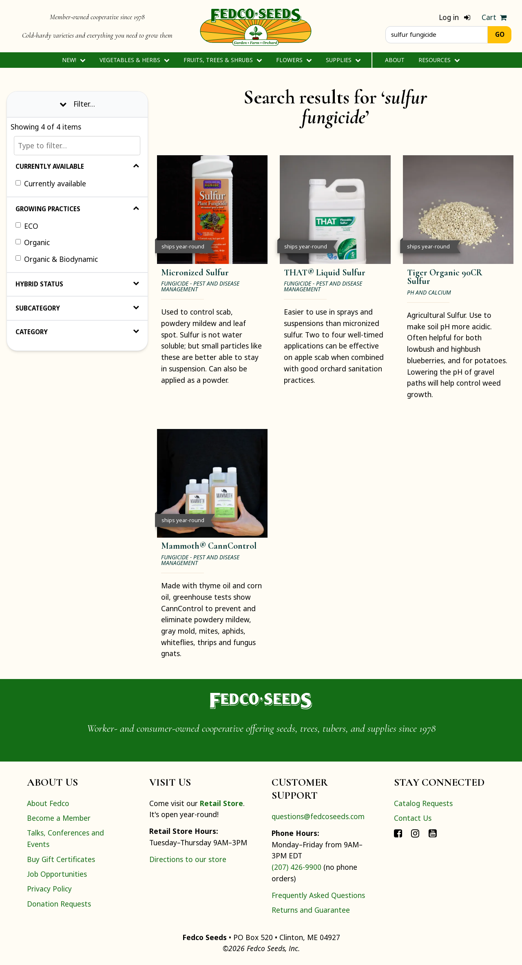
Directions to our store (187, 859)
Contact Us (412, 818)
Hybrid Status (77, 284)
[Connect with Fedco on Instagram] (415, 833)
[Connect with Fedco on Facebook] (398, 833)
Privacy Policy (49, 889)
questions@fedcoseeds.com (318, 816)
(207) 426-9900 (296, 867)
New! (73, 60)
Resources (439, 60)
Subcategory (77, 308)
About (395, 60)
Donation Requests (59, 904)
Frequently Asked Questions (318, 895)
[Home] (256, 26)
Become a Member (59, 818)
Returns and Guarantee (311, 910)
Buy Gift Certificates (61, 859)
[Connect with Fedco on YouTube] (433, 833)
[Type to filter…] (77, 145)
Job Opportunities (57, 874)
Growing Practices (77, 209)
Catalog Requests (423, 803)
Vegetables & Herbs (134, 60)
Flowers (294, 60)
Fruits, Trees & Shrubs (223, 60)
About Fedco (48, 803)
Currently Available (77, 166)
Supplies (343, 60)
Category (77, 332)
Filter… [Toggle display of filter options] (77, 104)
